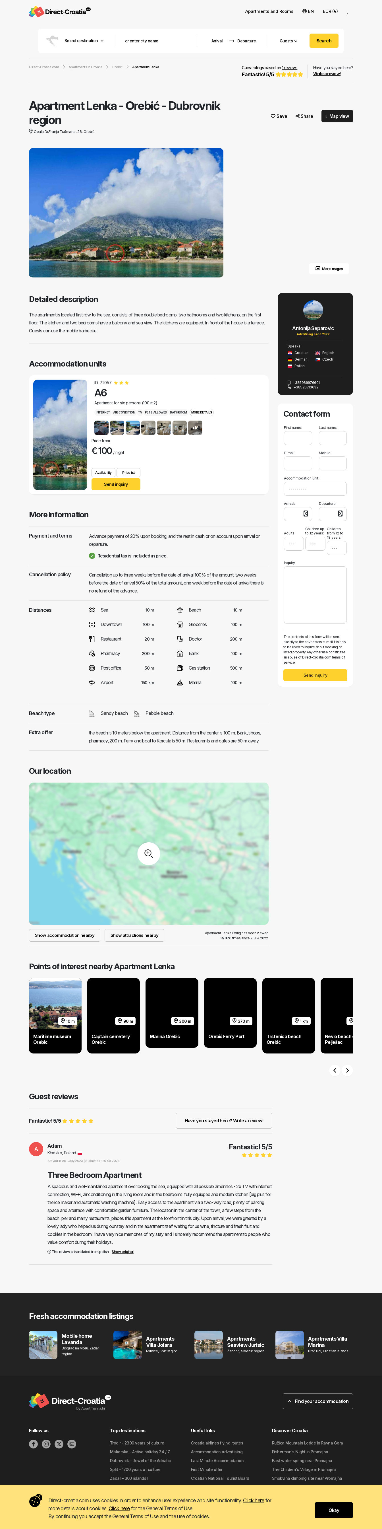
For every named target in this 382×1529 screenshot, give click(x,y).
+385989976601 (304, 382)
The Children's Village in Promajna (304, 1469)
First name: (293, 427)
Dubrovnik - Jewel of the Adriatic (140, 1460)
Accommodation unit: (301, 478)
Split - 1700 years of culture (135, 1469)
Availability (103, 472)
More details (201, 412)
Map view (337, 116)
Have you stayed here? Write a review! (224, 1120)
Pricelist (128, 472)
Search (324, 41)
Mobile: (325, 453)
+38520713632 (303, 387)
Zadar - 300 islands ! (129, 1478)
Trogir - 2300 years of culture (137, 1442)
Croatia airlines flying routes (217, 1442)
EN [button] (308, 11)
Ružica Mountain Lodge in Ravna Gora (307, 1442)
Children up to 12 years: (314, 531)
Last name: (328, 427)
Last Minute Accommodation (217, 1460)
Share (304, 116)
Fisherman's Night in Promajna (300, 1451)
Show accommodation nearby (64, 935)
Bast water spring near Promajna (302, 1460)
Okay (334, 1510)
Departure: (328, 503)
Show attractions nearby (134, 935)
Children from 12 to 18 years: (335, 533)
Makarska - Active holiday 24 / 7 (140, 1451)
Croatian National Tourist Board (220, 1478)
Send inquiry (116, 484)
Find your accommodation (317, 1401)
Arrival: (289, 503)
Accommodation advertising (216, 1451)
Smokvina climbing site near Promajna (307, 1478)
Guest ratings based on (272, 71)
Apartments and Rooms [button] (269, 11)
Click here (253, 1500)
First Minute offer (207, 1469)
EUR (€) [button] (330, 11)
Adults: (289, 531)
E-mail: (289, 453)
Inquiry (289, 563)
